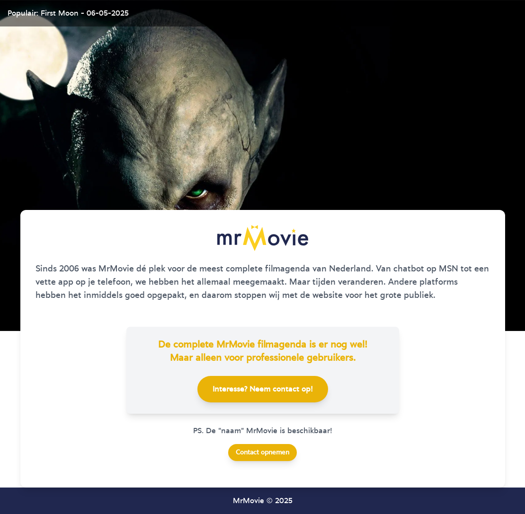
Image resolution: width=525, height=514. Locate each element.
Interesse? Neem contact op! (263, 389)
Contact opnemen (262, 452)
